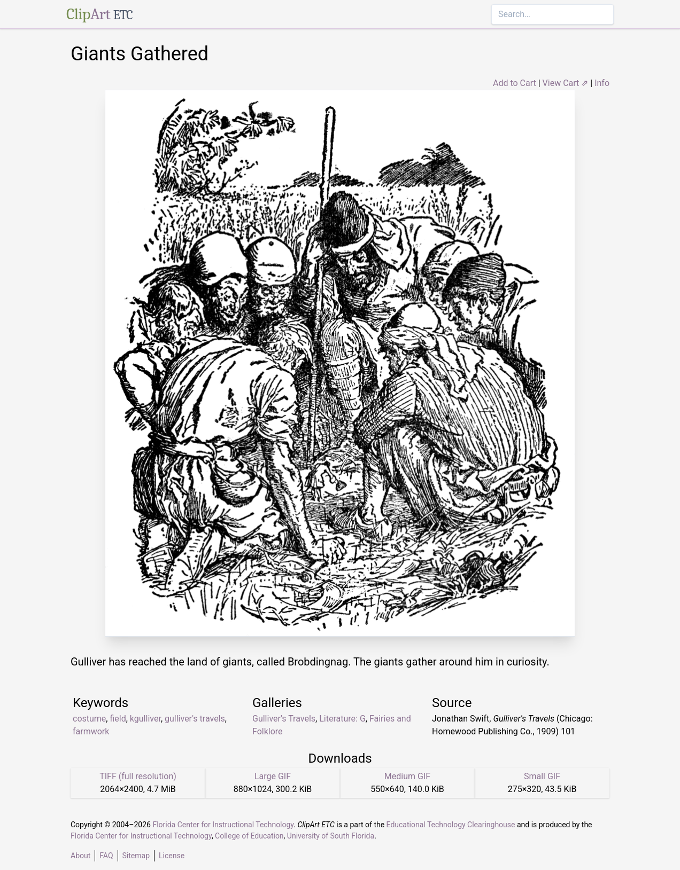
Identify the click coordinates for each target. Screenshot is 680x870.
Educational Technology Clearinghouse (451, 824)
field (118, 719)
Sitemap (136, 855)
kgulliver (145, 719)
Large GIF (272, 776)
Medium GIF (407, 776)
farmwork (91, 731)
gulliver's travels (195, 719)
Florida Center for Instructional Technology (222, 824)
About (80, 855)
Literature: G (342, 719)
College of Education (249, 836)
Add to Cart (514, 83)
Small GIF (542, 776)
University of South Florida (330, 836)
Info (601, 83)
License (171, 855)
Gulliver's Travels (283, 719)
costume (89, 719)
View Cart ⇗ (566, 83)
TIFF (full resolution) (137, 776)
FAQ (106, 855)
